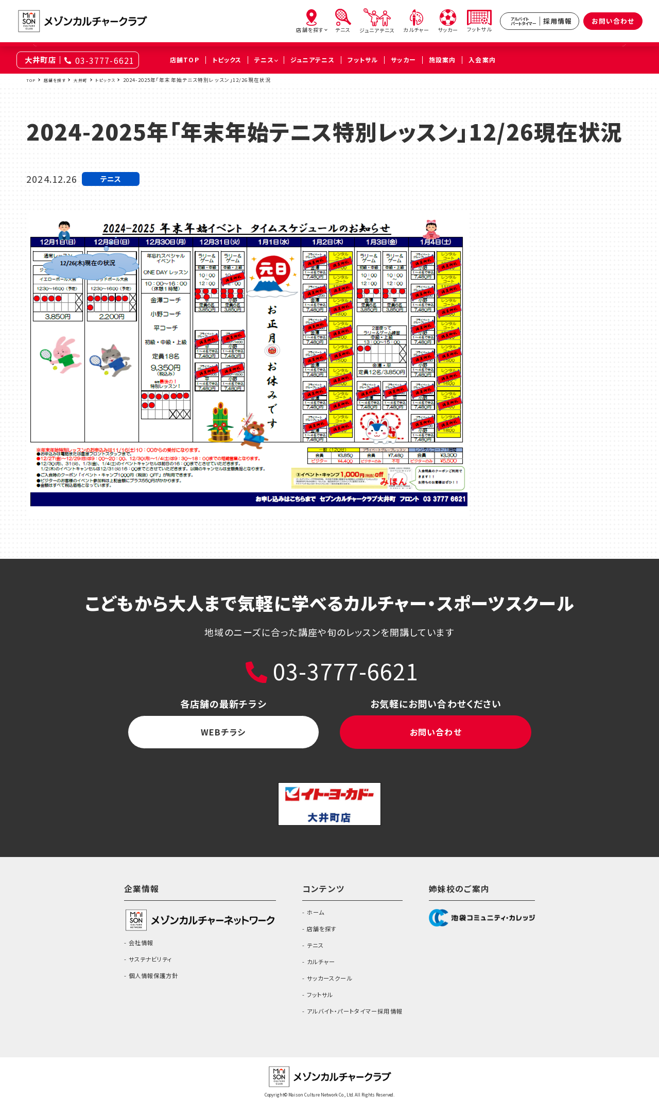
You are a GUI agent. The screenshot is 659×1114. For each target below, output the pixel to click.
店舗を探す (59, 79)
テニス (306, 952)
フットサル (313, 1002)
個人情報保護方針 (148, 983)
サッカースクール (324, 985)
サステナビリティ (144, 966)
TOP (31, 79)
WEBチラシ (223, 735)
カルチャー (314, 969)
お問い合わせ (613, 21)
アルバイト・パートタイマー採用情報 (355, 1018)
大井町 (88, 79)
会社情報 (132, 950)
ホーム (307, 919)
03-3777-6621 (104, 60)
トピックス (117, 79)
